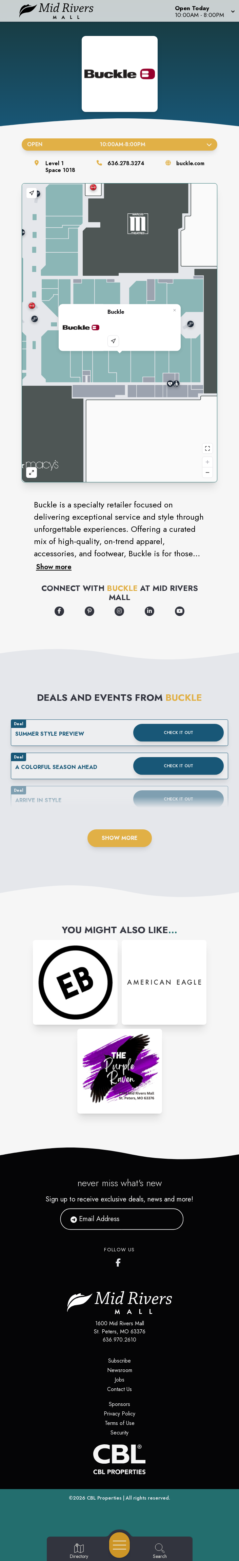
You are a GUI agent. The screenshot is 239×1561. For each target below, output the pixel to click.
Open (119, 144)
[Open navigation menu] (119, 1545)
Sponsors (119, 1404)
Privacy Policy (119, 1414)
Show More (120, 838)
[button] (204, 11)
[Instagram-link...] (75, 982)
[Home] (61, 11)
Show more (54, 567)
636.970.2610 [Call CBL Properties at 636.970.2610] (119, 1340)
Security (119, 1433)
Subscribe (119, 1361)
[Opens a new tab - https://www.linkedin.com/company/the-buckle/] (149, 611)
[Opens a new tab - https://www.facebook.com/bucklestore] (59, 611)
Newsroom (119, 1370)
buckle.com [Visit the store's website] (190, 163)
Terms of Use (120, 1423)
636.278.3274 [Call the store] (125, 163)
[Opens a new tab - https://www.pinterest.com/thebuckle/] (89, 611)
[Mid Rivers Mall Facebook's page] (119, 1261)
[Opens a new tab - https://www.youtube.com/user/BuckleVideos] (179, 611)
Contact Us (119, 1389)
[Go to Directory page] (79, 1551)
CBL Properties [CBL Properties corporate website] (104, 1498)
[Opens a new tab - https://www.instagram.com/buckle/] (119, 611)
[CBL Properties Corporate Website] (119, 1459)
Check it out (178, 733)
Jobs (119, 1380)
